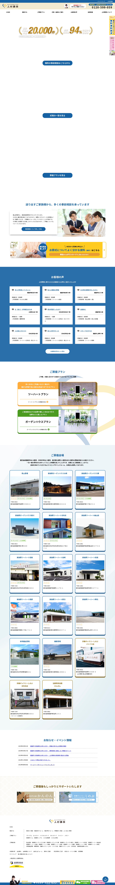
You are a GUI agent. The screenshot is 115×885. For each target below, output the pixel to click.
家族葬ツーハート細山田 (94, 842)
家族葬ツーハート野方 (81, 844)
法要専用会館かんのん (82, 846)
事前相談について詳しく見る (33, 229)
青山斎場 (28, 842)
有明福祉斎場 (29, 846)
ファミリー (60, 835)
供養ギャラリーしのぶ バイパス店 (49, 846)
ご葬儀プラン (13, 835)
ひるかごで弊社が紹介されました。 (40, 760)
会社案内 (19, 851)
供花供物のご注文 (58, 851)
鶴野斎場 (36, 846)
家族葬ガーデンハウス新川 (67, 842)
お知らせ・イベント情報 (70, 851)
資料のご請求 (47, 851)
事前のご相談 (29, 831)
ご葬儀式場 (12, 842)
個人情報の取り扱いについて (25, 854)
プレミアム (29, 835)
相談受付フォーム (38, 831)
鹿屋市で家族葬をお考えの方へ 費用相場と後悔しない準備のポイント (50, 751)
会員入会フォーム (37, 851)
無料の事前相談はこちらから (57, 63)
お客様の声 (12, 851)
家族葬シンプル (38, 838)
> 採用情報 (110, 1)
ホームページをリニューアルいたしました (42, 765)
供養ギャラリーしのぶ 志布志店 (67, 846)
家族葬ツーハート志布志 (81, 842)
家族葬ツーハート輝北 (93, 844)
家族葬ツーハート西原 (69, 844)
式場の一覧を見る (57, 115)
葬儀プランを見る (57, 175)
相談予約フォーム (48, 831)
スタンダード (53, 835)
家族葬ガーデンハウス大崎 (38, 842)
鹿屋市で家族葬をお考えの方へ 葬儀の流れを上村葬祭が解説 (48, 746)
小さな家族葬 (46, 838)
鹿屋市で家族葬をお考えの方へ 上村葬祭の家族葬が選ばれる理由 (49, 755)
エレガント (36, 835)
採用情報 (80, 851)
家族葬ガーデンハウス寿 (53, 842)
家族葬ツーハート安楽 (32, 844)
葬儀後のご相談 (58, 831)
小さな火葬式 (54, 838)
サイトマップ (13, 854)
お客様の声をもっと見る (57, 351)
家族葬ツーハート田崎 (44, 844)
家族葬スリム (29, 838)
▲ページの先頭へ (105, 879)
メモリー (67, 835)
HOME (11, 827)
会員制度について (27, 851)
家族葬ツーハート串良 (56, 844)
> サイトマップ (101, 1)
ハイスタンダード (44, 835)
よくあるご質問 (67, 831)
